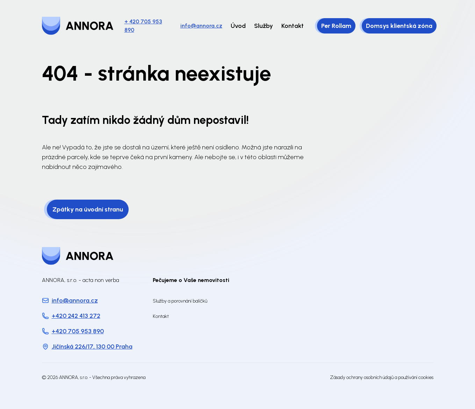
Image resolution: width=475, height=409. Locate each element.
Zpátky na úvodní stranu (87, 209)
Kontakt (292, 26)
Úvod (238, 26)
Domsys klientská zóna (399, 26)
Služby (263, 26)
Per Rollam (336, 26)
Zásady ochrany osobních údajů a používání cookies (381, 377)
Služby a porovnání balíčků (180, 301)
